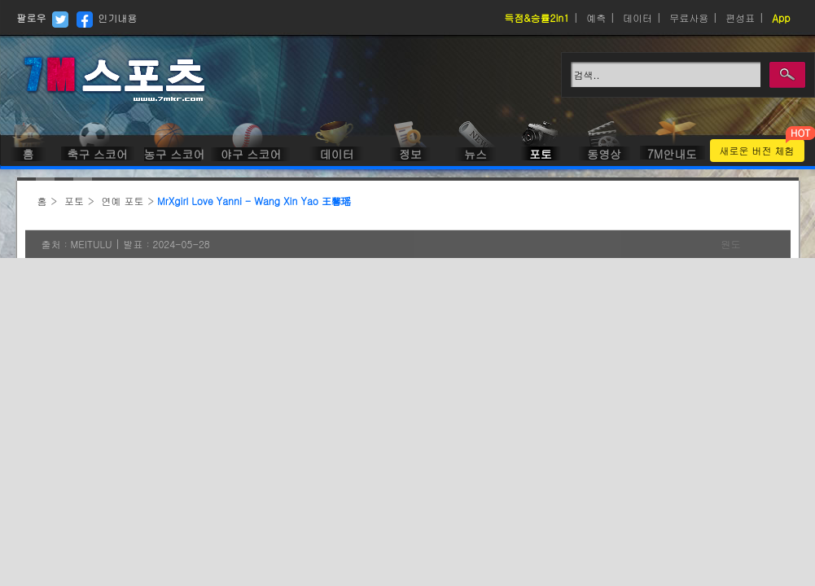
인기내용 (118, 17)
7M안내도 (672, 154)
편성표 (740, 17)
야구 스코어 (251, 154)
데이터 (637, 17)
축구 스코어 (97, 154)
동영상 (604, 154)
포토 (540, 154)
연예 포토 (123, 201)
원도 (731, 244)
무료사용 (688, 17)
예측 (596, 17)
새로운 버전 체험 (757, 150)
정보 (410, 154)
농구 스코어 (172, 154)
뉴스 (475, 154)
